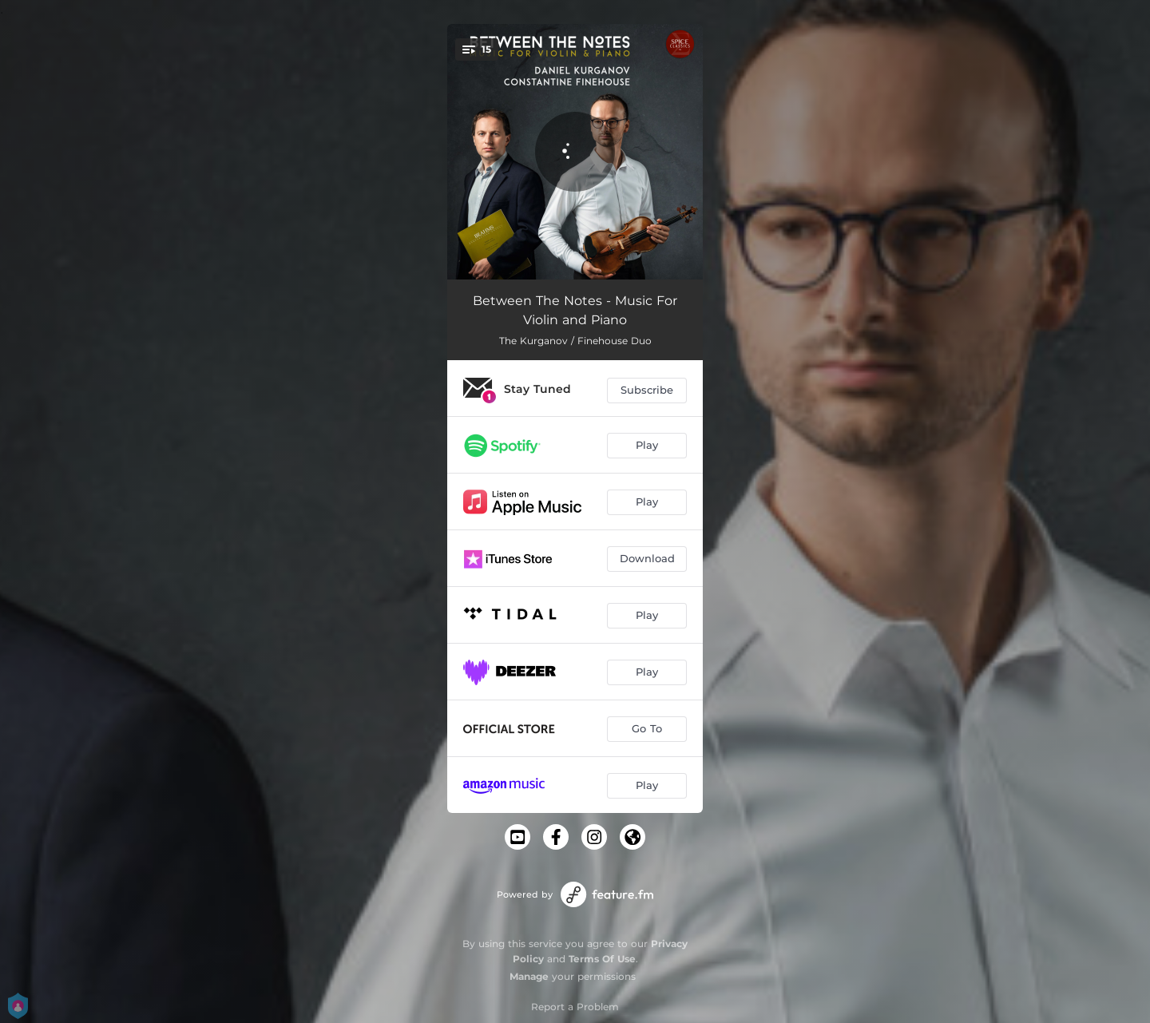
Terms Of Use (602, 959)
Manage (529, 976)
